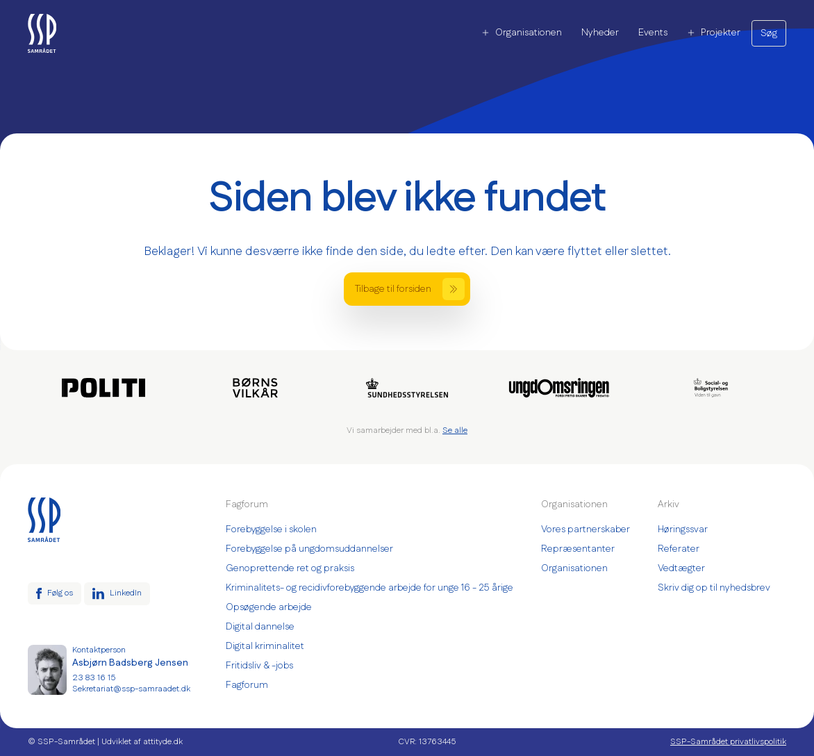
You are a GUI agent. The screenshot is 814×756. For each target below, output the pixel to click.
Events (652, 33)
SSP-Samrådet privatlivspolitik (728, 742)
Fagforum (247, 685)
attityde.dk (163, 742)
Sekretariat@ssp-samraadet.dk (131, 689)
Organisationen (521, 33)
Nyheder (600, 33)
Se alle (454, 430)
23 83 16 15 (93, 678)
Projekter (713, 33)
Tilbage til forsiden (410, 289)
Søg (769, 33)
